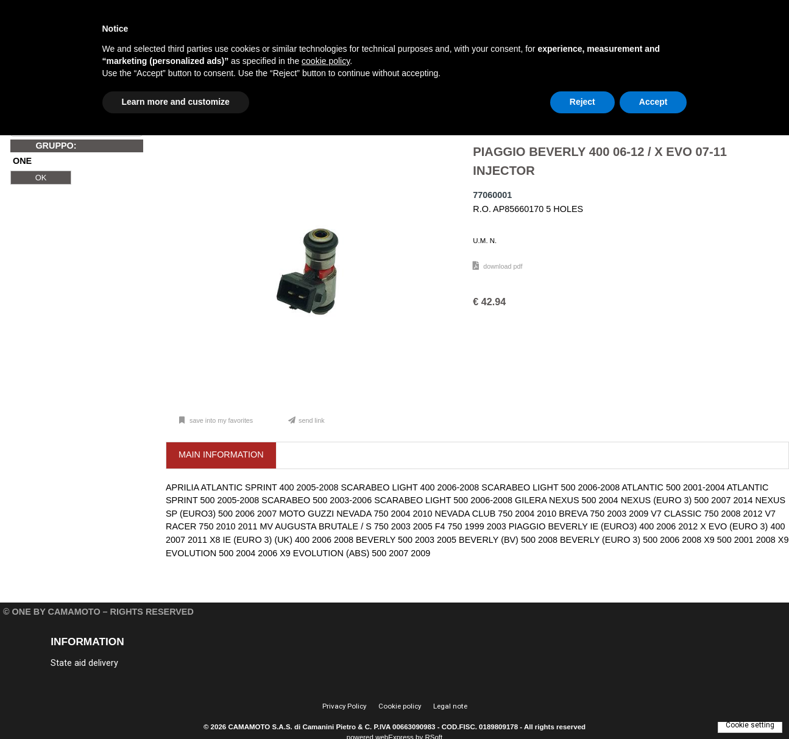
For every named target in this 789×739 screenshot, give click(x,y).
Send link (312, 420)
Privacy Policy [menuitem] (344, 706)
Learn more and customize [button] (176, 102)
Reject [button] (582, 102)
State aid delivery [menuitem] (84, 663)
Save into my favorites (220, 420)
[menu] (141, 662)
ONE (22, 161)
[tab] (221, 455)
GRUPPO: (55, 145)
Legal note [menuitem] (450, 706)
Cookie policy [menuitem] (399, 706)
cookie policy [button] (326, 61)
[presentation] (221, 455)
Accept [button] (653, 102)
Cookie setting (750, 725)
